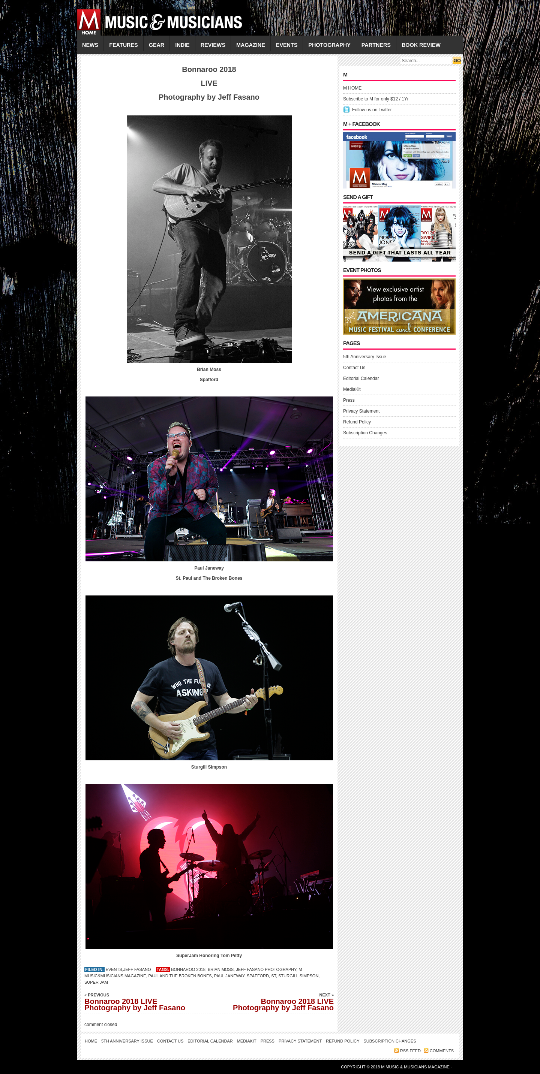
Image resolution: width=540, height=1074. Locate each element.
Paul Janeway (229, 976)
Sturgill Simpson (298, 976)
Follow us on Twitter (372, 109)
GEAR (157, 45)
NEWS (90, 45)
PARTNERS (376, 45)
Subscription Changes (365, 432)
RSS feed (410, 1051)
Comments (442, 1051)
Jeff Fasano (137, 969)
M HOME (352, 88)
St (273, 976)
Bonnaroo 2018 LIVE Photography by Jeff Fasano (136, 1002)
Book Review (421, 45)
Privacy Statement (361, 411)
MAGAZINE (250, 45)
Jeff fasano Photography (266, 969)
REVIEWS (213, 45)
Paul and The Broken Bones (180, 976)
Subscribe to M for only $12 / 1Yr (376, 99)
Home (91, 1041)
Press (349, 400)
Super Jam (96, 982)
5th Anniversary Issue (364, 356)
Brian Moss (221, 969)
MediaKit (352, 389)
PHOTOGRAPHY (329, 45)
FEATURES (123, 45)
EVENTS (287, 45)
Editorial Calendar (361, 378)
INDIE (182, 45)
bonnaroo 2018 (188, 969)
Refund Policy (357, 422)
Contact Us (354, 367)
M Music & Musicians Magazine (416, 1067)
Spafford (258, 976)
